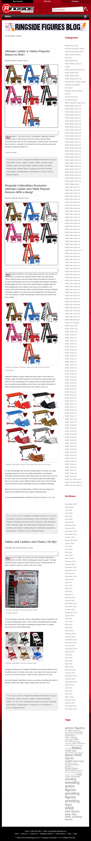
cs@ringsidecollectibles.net (57, 831)
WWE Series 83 (71, 434)
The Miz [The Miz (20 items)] (67, 775)
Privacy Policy (60, 834)
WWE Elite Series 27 (72, 187)
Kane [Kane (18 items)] (84, 743)
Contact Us (33, 834)
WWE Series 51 (71, 359)
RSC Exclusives (50, 522)
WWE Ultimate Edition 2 (73, 485)
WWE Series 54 (71, 368)
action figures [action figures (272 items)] (75, 728)
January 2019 (70, 528)
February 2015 (70, 670)
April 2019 (68, 519)
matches (31, 163)
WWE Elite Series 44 (72, 238)
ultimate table (11, 169)
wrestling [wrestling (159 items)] (71, 779)
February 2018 (70, 561)
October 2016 (70, 609)
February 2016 (70, 634)
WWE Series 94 (71, 464)
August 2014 (69, 685)
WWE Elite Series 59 (72, 283)
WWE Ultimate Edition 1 (73, 482)
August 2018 (69, 543)
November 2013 (71, 709)
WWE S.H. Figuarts (72, 323)
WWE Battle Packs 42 (73, 142)
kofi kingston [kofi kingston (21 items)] (79, 745)
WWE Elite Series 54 (72, 271)
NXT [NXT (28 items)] (66, 763)
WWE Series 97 (71, 470)
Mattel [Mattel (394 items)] (76, 748)
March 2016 (69, 631)
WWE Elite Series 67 (72, 308)
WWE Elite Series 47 (72, 247)
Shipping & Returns (46, 834)
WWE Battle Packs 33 (73, 121)
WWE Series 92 (71, 458)
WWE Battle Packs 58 (73, 172)
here (47, 683)
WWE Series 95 (71, 467)
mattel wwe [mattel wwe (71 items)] (71, 750)
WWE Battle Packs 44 (73, 145)
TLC (13, 702)
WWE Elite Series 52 (72, 265)
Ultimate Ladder (47, 163)
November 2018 (71, 534)
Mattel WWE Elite (71, 61)
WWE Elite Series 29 (72, 193)
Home (17, 834)
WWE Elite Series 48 (72, 253)
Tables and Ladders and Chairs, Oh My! (31, 541)
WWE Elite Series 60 (72, 286)
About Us (24, 834)
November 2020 (71, 504)
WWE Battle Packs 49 (73, 151)
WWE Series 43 (71, 344)
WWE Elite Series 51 (72, 262)
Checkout (75, 1)
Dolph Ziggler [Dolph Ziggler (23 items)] (69, 739)
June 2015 (69, 658)
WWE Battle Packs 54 (73, 163)
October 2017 (70, 573)
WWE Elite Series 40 (72, 226)
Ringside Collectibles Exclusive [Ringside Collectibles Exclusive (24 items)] (72, 765)
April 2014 (68, 694)
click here (51, 497)
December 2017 (71, 567)
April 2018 (68, 555)
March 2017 (69, 594)
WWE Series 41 (71, 338)
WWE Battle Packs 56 (73, 166)
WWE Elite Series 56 (72, 274)
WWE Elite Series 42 (72, 232)
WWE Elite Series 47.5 (73, 250)
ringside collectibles (43, 699)
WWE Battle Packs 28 (73, 106)
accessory (19, 519)
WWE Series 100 (71, 326)
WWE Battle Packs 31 (73, 115)
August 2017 (69, 579)
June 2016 (69, 622)
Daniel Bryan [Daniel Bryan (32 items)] (70, 736)
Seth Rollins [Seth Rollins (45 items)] (70, 770)
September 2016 (71, 612)
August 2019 (69, 507)
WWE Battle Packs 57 (73, 169)
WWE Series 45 (71, 350)
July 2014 (68, 688)
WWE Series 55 (71, 371)
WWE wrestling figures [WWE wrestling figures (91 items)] (73, 818)
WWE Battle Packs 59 (73, 175)
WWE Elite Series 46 (72, 244)
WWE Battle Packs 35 (73, 127)
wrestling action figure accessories (36, 702)
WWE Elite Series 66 (72, 305)
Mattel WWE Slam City (73, 79)
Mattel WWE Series (72, 76)
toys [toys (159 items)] (79, 774)
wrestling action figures (14, 528)
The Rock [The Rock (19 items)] (73, 775)
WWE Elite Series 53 (72, 268)
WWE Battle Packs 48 (73, 148)
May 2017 (68, 588)
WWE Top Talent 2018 (73, 479)
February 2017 (70, 597)
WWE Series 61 (71, 389)
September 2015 (71, 649)
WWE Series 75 (71, 410)
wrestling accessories (36, 169)
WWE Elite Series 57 (72, 277)
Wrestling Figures (71, 100)
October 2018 (70, 537)
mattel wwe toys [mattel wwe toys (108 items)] (74, 761)
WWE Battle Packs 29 (73, 109)
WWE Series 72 (71, 401)
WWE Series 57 (71, 377)
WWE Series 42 (71, 341)
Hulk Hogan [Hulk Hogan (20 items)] (76, 741)
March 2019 (69, 522)
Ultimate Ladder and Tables (42, 166)
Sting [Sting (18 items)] (79, 772)
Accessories (10, 163)
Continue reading (11, 152)
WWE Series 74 (71, 407)
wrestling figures (23, 172)
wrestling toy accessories (46, 528)
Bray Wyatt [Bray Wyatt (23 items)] (79, 732)
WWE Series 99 (71, 476)
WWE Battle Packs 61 (73, 181)
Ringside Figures (22, 60)
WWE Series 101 (71, 329)
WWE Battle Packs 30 (73, 112)
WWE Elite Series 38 (72, 220)
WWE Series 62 (71, 392)
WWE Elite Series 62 (72, 293)
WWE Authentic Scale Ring (75, 103)
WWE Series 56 (71, 374)
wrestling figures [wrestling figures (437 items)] (72, 795)
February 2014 (70, 700)
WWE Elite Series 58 (72, 280)
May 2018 (68, 552)
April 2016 (68, 628)
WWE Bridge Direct (72, 184)
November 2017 (71, 570)
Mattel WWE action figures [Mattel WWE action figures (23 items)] (74, 753)
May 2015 (68, 661)
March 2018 (69, 558)
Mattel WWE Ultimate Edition (75, 82)
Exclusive (25, 699)
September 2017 (71, 576)
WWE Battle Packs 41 (73, 139)
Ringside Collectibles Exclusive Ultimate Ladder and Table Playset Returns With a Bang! (27, 189)
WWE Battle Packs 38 (73, 133)
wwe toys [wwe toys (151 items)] (71, 814)
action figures (29, 519)
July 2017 (68, 582)
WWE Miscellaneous (72, 320)
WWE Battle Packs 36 (73, 130)
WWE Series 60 (71, 386)
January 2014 (70, 703)
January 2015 (70, 673)
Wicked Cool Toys (71, 97)
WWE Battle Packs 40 (73, 136)
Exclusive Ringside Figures (75, 49)
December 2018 (71, 531)
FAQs (69, 834)
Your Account (17, 1)
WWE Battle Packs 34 (73, 124)
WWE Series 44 (71, 347)
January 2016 (70, 637)
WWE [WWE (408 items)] (69, 808)
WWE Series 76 (71, 413)
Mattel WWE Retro (72, 73)
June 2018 (69, 549)
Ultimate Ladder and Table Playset (18, 166)
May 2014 (68, 691)
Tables (37, 163)
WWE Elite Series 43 (72, 235)
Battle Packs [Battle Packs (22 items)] (77, 730)
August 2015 (69, 652)
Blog (75, 834)
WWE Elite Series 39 (72, 223)
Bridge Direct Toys (71, 46)
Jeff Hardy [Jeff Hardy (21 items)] (68, 743)
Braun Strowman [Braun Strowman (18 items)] (70, 732)
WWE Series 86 (71, 440)
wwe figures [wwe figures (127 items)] (72, 811)
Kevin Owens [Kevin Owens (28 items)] (70, 745)
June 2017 (69, 585)
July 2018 (68, 546)
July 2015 (68, 655)
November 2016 (71, 606)
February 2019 (70, 525)
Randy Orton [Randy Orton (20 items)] (73, 763)
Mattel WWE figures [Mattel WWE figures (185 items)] (73, 756)
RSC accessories (37, 522)
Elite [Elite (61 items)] (76, 739)
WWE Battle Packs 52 (73, 157)
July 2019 (68, 510)
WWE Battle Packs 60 (73, 178)
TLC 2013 (19, 702)
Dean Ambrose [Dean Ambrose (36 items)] (71, 737)
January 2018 (70, 564)
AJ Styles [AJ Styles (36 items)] (69, 731)
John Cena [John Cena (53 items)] (77, 743)
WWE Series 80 (71, 425)
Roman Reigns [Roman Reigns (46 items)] (71, 768)
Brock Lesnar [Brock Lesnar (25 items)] (69, 734)
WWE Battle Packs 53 (73, 160)
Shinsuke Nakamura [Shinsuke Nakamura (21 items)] (71, 772)
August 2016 (69, 616)
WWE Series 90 (71, 452)
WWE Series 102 (71, 332)
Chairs (18, 163)
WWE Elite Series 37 (72, 217)
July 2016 (68, 619)
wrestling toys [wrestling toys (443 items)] (72, 803)
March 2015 (69, 667)
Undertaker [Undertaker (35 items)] (75, 777)
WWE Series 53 (71, 365)
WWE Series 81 (71, 428)
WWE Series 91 (71, 455)
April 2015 (68, 664)
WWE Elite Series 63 (72, 296)
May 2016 (68, 625)
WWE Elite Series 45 (72, 241)
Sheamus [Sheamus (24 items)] (79, 770)
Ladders (25, 163)
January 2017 (70, 600)
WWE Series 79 (71, 422)
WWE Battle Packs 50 (73, 154)
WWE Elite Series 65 (72, 302)
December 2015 (71, 640)
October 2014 (70, 679)
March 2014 (69, 697)
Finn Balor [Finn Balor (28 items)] (69, 741)
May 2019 (68, 516)
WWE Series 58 (71, 380)
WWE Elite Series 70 (72, 317)
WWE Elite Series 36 (72, 214)
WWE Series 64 (71, 398)
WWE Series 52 (71, 362)
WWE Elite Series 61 (72, 289)
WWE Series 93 (71, 461)
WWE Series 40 (71, 335)
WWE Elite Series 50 (72, 259)
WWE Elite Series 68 (72, 311)
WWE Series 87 (71, 443)
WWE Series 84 (71, 437)
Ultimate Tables (22, 169)
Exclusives (44, 519)
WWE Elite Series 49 (72, 256)
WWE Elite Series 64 (72, 299)
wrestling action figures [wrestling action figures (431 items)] (72, 786)
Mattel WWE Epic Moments (75, 70)
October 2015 (70, 646)
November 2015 (71, 643)
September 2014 (71, 682)
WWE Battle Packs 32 (73, 118)
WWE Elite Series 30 (72, 196)
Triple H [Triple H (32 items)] (68, 777)
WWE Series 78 (71, 419)
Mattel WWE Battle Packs (74, 52)
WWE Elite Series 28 (72, 190)
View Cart (47, 1)
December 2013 (71, 706)
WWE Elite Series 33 (72, 205)
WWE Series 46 (71, 353)
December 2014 (71, 676)
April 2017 (68, 591)
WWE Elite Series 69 (72, 314)
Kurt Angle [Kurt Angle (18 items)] (68, 748)
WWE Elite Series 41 (72, 229)
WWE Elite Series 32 (72, 202)
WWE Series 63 (71, 395)
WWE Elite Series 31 (72, 199)
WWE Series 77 (71, 416)
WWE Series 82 (71, 431)
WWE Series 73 (71, 404)
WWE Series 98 (71, 473)
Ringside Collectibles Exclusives (36, 159)
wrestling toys (35, 172)
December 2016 (71, 603)
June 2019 (69, 513)
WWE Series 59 (71, 383)
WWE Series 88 (71, 446)
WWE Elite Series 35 (72, 211)
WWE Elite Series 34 (72, 208)
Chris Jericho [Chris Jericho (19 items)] (79, 734)
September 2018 (71, 540)
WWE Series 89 (71, 449)
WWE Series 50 (71, 356)
